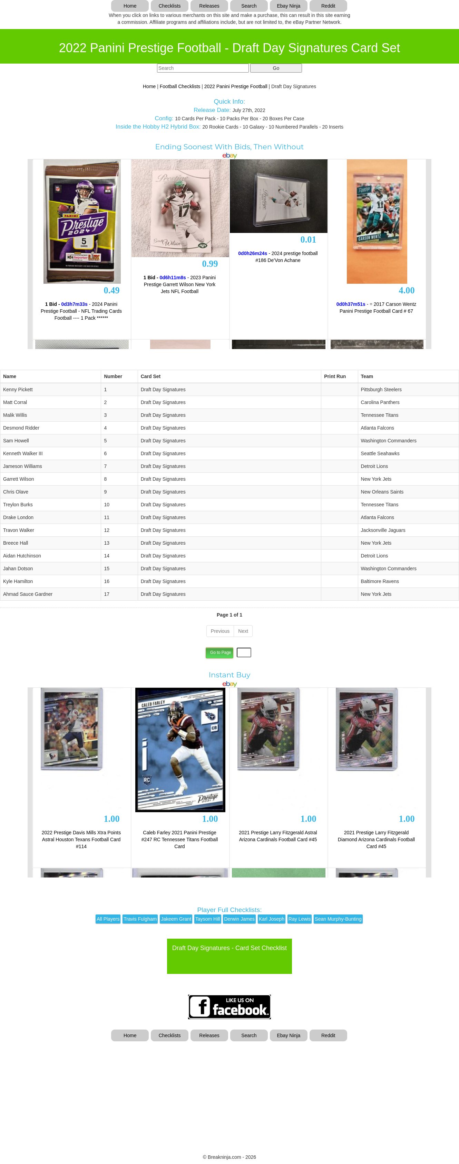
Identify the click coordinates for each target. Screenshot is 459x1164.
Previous (220, 631)
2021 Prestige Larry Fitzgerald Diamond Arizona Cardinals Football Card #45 (376, 839)
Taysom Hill (207, 919)
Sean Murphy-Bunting (338, 919)
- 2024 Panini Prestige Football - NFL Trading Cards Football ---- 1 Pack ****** (81, 311)
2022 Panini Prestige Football (235, 86)
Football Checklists (180, 86)
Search (248, 6)
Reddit (328, 6)
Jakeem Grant (176, 919)
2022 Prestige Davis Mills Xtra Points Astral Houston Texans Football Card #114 (81, 839)
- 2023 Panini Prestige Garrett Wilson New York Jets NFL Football (180, 284)
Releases (209, 6)
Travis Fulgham (140, 919)
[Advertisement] (229, 1093)
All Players (108, 919)
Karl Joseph (271, 919)
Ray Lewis (300, 919)
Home (130, 6)
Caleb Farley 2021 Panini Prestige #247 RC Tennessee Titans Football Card (179, 839)
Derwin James (239, 919)
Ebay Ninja (288, 6)
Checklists (170, 6)
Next (243, 631)
